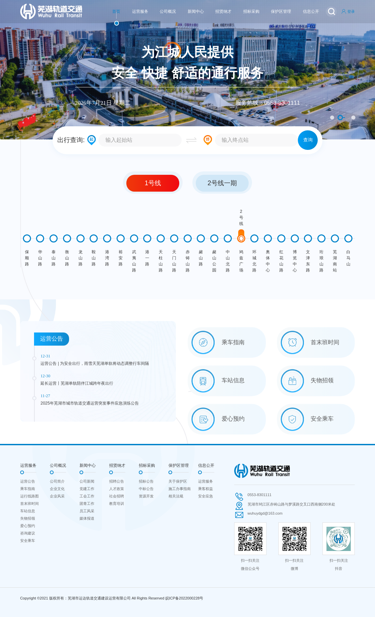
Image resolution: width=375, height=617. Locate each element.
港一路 (147, 258)
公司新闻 (87, 481)
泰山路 (54, 258)
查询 (308, 139)
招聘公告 (116, 481)
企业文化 (57, 489)
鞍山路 (94, 258)
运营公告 (27, 481)
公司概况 (168, 11)
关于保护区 (177, 481)
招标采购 (251, 11)
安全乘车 (27, 541)
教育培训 (116, 503)
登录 (348, 11)
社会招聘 (116, 496)
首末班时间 (29, 503)
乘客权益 (205, 489)
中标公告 (146, 489)
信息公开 (311, 11)
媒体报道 (87, 518)
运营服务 (140, 11)
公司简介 (57, 481)
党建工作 (87, 489)
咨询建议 (27, 533)
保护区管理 (281, 11)
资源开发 (146, 496)
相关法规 (175, 496)
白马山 (348, 258)
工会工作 (87, 496)
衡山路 (67, 258)
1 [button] (332, 118)
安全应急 (205, 496)
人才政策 (116, 489)
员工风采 (87, 511)
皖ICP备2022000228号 (184, 598)
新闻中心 (196, 11)
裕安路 (121, 258)
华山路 (40, 258)
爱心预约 (27, 526)
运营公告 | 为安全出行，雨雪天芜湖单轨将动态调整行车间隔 (94, 407)
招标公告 (146, 481)
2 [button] (340, 117)
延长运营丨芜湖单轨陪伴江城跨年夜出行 (76, 426)
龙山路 (81, 258)
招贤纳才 (223, 11)
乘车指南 (27, 489)
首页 (116, 11)
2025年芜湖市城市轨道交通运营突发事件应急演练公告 (89, 446)
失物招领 (27, 518)
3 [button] (353, 118)
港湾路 (107, 258)
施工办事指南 (179, 489)
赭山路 (201, 258)
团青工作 (87, 503)
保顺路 (27, 258)
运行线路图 (29, 496)
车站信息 (27, 511)
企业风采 (57, 496)
